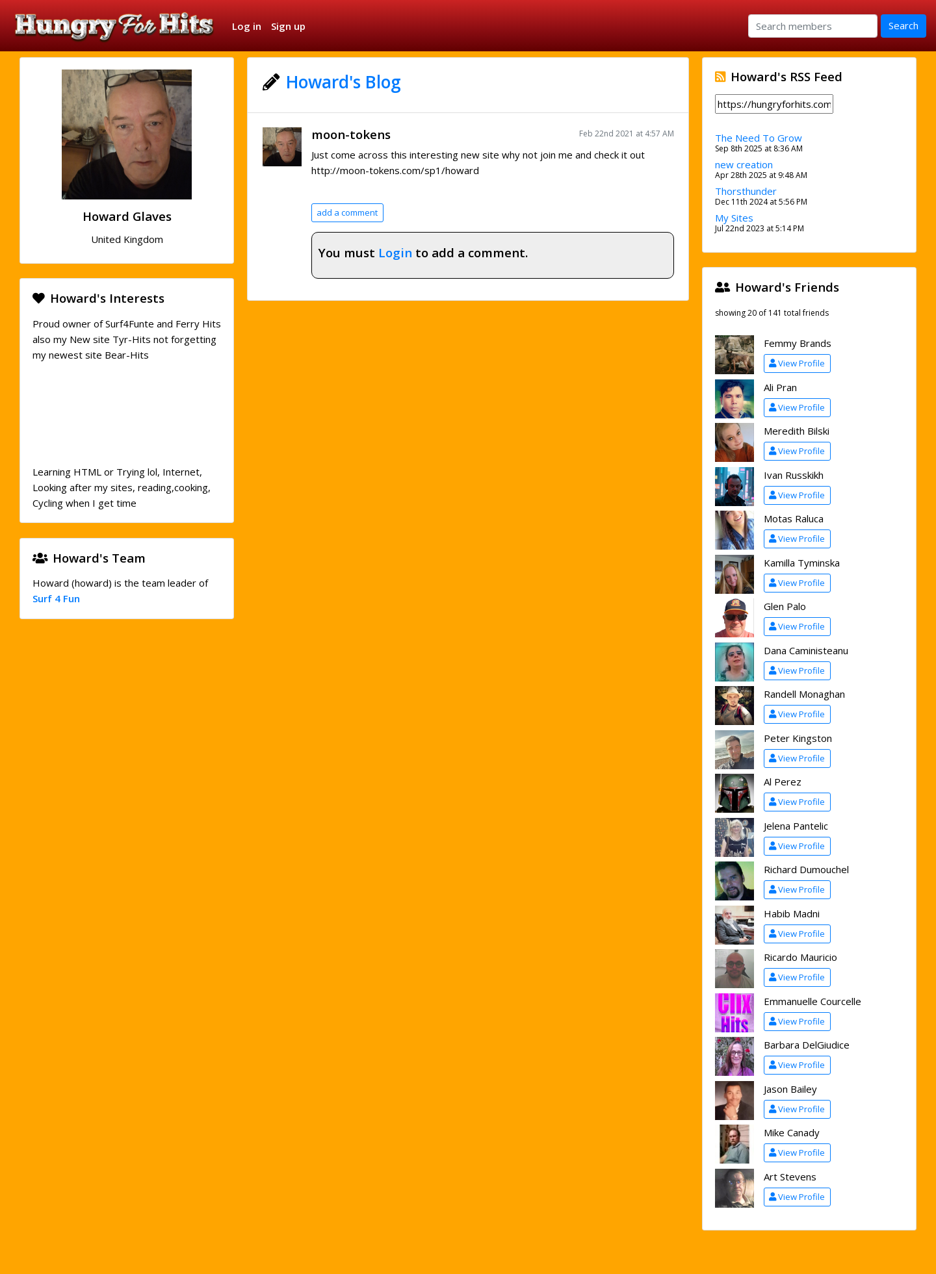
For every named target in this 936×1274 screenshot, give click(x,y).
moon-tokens (351, 134)
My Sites (734, 217)
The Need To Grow (758, 137)
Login (395, 252)
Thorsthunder (746, 191)
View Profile (797, 363)
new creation (744, 164)
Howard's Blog (343, 82)
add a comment (347, 212)
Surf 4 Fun (56, 598)
